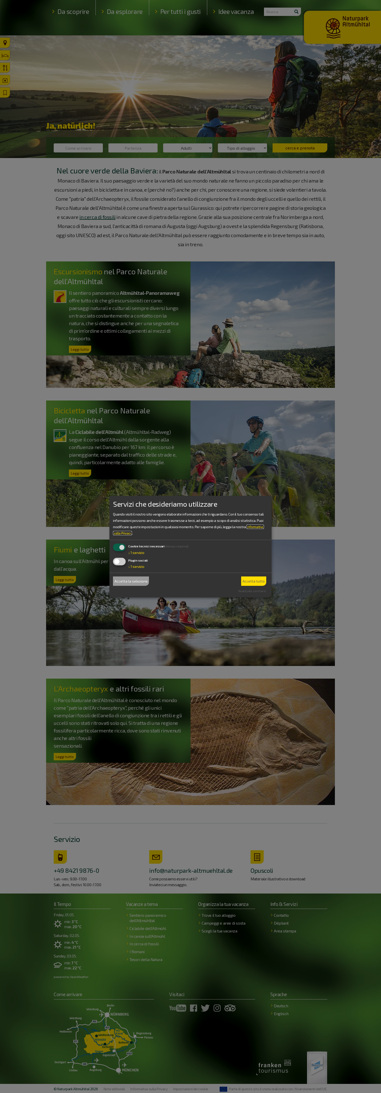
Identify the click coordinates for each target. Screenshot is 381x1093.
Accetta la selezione (131, 581)
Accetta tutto (253, 581)
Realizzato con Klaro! (252, 591)
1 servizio (136, 552)
